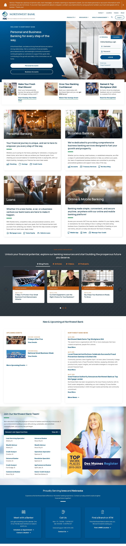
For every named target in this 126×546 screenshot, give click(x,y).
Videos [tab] (70, 265)
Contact (97, 13)
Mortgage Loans (13, 235)
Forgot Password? (107, 67)
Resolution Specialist (42, 460)
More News (72, 399)
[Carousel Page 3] (65, 309)
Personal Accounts (31, 67)
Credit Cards (36, 166)
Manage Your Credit (97, 234)
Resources (80, 17)
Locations (106, 13)
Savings (23, 166)
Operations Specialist (42, 453)
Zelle (83, 234)
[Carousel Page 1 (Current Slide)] (60, 309)
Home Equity (29, 235)
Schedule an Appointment (22, 532)
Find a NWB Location (101, 529)
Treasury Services (88, 168)
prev (6, 291)
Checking (11, 166)
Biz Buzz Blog (105, 168)
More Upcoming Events (15, 367)
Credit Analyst (11, 453)
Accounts (73, 168)
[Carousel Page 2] (63, 309)
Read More (72, 349)
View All (55, 434)
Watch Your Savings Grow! (68, 100)
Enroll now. (105, 65)
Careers (113, 13)
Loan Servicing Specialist (15, 440)
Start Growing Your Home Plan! (27, 101)
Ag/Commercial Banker (43, 467)
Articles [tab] (57, 265)
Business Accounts (31, 73)
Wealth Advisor (11, 447)
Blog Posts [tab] (43, 265)
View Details (32, 344)
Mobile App (73, 234)
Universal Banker (12, 460)
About (119, 13)
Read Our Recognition (108, 100)
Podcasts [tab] (83, 265)
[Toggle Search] (109, 17)
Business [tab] (116, 39)
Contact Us (62, 533)
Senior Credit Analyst (42, 473)
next (120, 291)
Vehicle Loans (43, 235)
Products (68, 17)
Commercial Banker (13, 473)
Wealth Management (97, 17)
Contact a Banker (22, 534)
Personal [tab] (104, 39)
